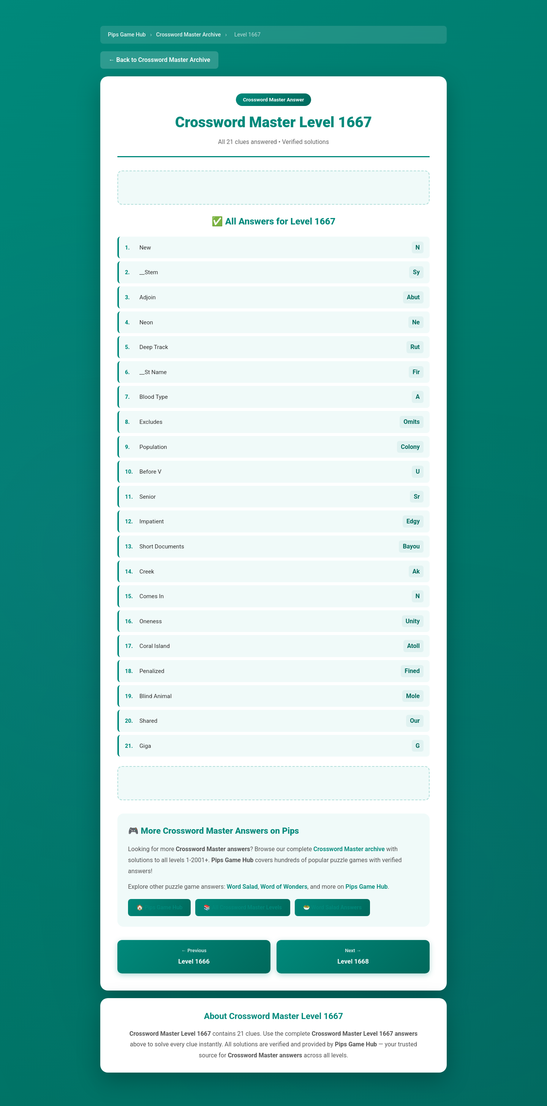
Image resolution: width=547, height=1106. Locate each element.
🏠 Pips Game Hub (159, 907)
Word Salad (242, 886)
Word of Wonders (284, 886)
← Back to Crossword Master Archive (159, 59)
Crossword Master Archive (188, 35)
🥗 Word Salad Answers (332, 907)
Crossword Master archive (349, 849)
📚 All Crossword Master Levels (243, 907)
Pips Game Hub (127, 35)
